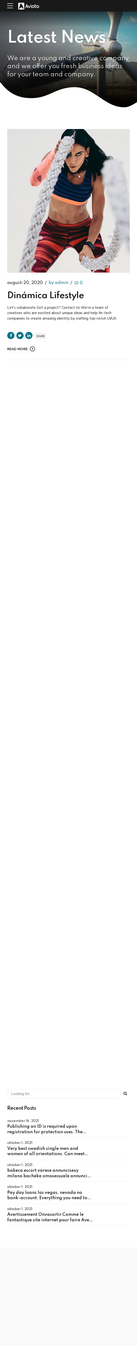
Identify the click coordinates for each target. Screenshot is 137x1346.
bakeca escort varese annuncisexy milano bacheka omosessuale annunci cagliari (47, 1176)
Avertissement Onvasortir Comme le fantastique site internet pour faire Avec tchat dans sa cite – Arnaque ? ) (49, 1220)
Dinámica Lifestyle (45, 296)
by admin (58, 283)
